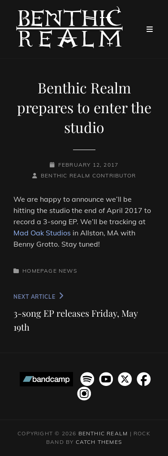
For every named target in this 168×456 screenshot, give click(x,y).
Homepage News (49, 270)
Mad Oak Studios (42, 232)
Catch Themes (99, 441)
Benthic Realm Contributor (88, 175)
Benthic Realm (103, 433)
